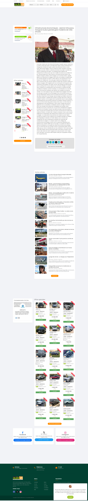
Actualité (48, 1)
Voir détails (41, 320)
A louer (35, 484)
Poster (45, 484)
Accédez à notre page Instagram (65, 440)
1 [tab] (20, 137)
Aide (53, 1)
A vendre (36, 482)
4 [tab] (25, 137)
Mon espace (66, 1)
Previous (14, 109)
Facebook (36, 488)
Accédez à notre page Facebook (22, 440)
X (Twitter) (46, 488)
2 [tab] (21, 137)
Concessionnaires (40, 1)
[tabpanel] (22, 107)
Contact (35, 486)
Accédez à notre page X (44, 440)
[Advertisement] (44, 16)
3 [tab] (23, 137)
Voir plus (22, 140)
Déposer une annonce (30, 1)
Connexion (46, 490)
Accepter (70, 497)
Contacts (58, 1)
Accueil (15, 1)
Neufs (45, 482)
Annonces (21, 1)
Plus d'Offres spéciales (54, 424)
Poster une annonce (67, 4)
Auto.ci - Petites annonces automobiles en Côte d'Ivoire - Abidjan (19, 4)
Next (31, 109)
